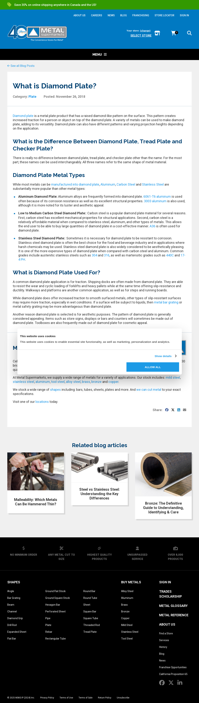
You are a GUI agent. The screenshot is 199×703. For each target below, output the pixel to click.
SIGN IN (184, 15)
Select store (140, 35)
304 (94, 255)
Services (164, 640)
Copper (125, 618)
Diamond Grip (15, 618)
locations (42, 402)
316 (106, 255)
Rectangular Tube (55, 638)
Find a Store (166, 633)
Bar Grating (13, 597)
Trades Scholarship (170, 594)
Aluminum (108, 184)
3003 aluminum (155, 201)
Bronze (125, 611)
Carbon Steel (126, 184)
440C (170, 255)
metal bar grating (166, 302)
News (162, 660)
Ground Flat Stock (55, 591)
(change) (145, 30)
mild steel (173, 377)
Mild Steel (126, 625)
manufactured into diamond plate (75, 184)
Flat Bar (11, 638)
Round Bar (89, 591)
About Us (167, 624)
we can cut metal (148, 389)
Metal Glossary (173, 606)
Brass (124, 604)
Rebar (48, 631)
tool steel (58, 382)
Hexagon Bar (52, 604)
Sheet (86, 604)
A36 (152, 226)
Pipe (47, 618)
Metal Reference (173, 615)
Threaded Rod (91, 625)
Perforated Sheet (55, 611)
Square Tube (90, 618)
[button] (189, 34)
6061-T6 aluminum (157, 196)
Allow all (153, 367)
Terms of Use (66, 697)
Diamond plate (23, 116)
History (163, 647)
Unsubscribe (123, 697)
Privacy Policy (47, 697)
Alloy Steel (127, 591)
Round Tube (90, 597)
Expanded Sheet (16, 631)
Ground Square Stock (57, 597)
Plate (32, 96)
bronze (96, 382)
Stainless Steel (153, 184)
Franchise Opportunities (173, 667)
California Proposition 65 (173, 674)
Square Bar (89, 611)
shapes (55, 389)
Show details (163, 355)
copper (113, 382)
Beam (10, 604)
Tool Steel (127, 638)
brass (86, 382)
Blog (161, 653)
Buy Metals (131, 582)
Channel (12, 611)
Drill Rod (12, 625)
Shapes (13, 582)
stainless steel (23, 382)
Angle (10, 591)
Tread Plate (90, 631)
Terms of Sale (85, 697)
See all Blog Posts (21, 66)
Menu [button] (99, 54)
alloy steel (73, 382)
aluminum (42, 382)
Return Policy (104, 697)
